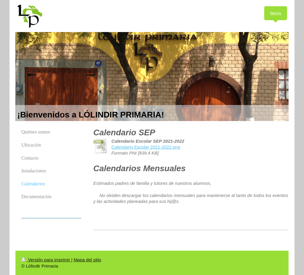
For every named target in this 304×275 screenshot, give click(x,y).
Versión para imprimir (46, 259)
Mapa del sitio (87, 259)
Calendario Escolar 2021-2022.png (145, 147)
